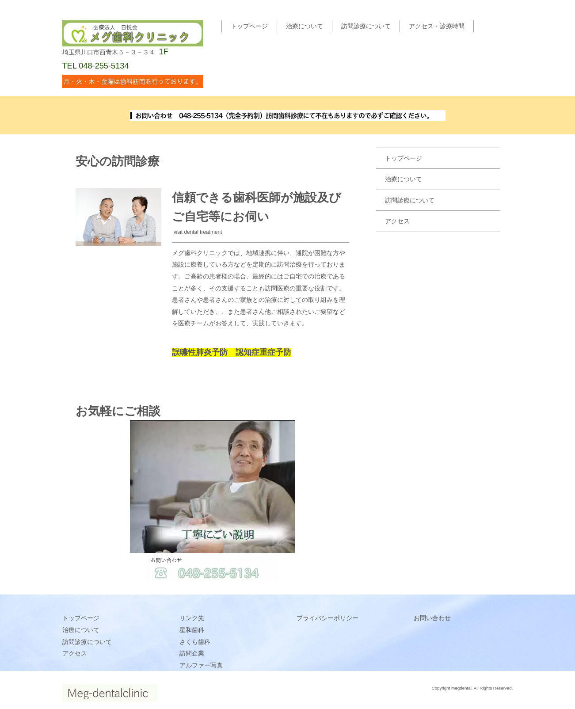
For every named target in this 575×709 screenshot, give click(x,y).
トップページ (249, 26)
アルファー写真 (201, 665)
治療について (304, 26)
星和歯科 (191, 629)
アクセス (397, 221)
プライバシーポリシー (327, 617)
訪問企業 (191, 653)
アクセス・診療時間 (437, 26)
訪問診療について (366, 26)
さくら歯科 (194, 641)
